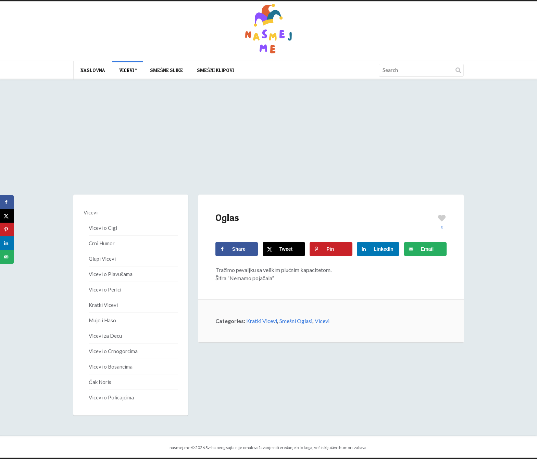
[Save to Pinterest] (331, 249)
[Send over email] (425, 249)
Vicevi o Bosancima (111, 366)
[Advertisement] (268, 144)
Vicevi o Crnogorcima (113, 351)
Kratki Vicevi (261, 321)
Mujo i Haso (102, 320)
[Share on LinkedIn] (378, 249)
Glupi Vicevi (102, 259)
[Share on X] (284, 249)
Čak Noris (100, 382)
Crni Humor (102, 243)
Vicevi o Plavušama (111, 274)
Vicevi (126, 70)
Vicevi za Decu (105, 336)
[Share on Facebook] (236, 249)
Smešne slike (166, 70)
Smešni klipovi (215, 70)
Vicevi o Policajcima (111, 397)
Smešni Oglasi (295, 321)
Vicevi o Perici (105, 289)
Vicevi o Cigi (103, 228)
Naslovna (92, 70)
